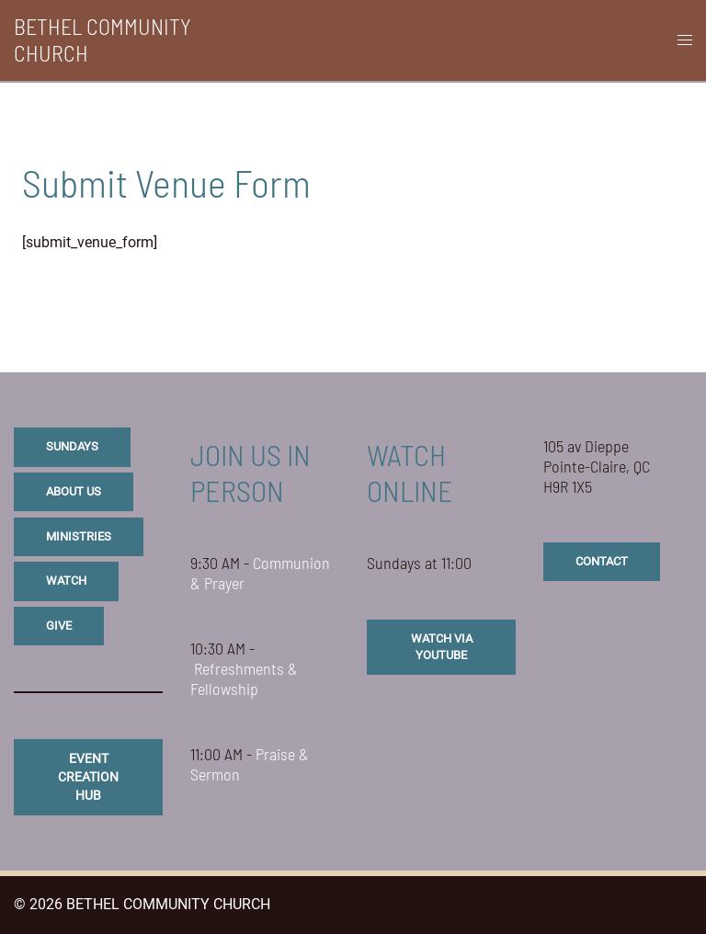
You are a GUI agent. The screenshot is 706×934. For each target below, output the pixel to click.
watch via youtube (442, 647)
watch (66, 580)
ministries (78, 536)
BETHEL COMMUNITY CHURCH (102, 39)
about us (73, 491)
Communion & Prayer (260, 572)
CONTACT (601, 561)
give (59, 625)
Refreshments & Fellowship (244, 678)
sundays (72, 446)
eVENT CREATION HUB (88, 776)
